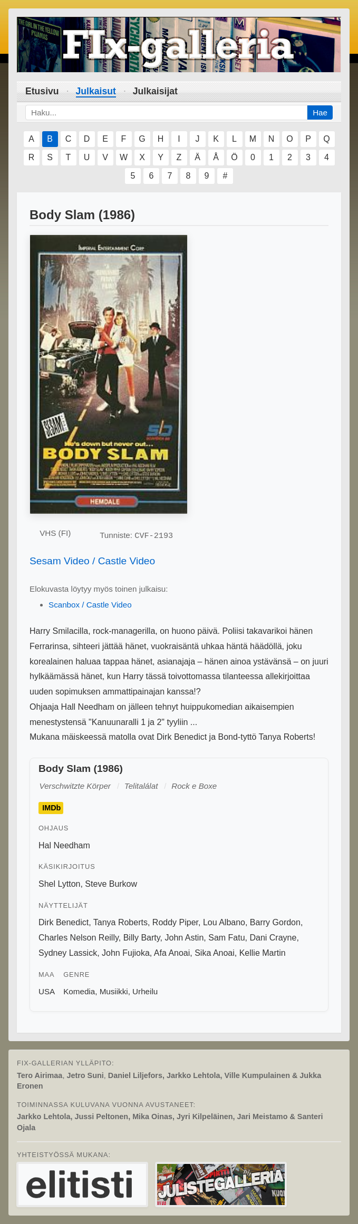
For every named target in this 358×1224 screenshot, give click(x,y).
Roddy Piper (175, 922)
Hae (320, 112)
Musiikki (114, 991)
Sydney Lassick (67, 952)
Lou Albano (224, 922)
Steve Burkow (111, 883)
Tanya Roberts (120, 922)
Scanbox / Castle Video (90, 604)
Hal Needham (64, 845)
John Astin (184, 937)
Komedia (79, 991)
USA (46, 991)
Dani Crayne (272, 937)
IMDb (51, 808)
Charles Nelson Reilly (78, 937)
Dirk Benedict (63, 922)
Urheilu (145, 991)
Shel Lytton (59, 883)
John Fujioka (126, 952)
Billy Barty (141, 937)
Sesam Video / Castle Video (92, 560)
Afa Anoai (172, 952)
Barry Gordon (275, 922)
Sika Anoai (215, 952)
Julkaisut (96, 91)
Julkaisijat (155, 91)
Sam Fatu (226, 937)
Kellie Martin (262, 952)
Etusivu (42, 91)
